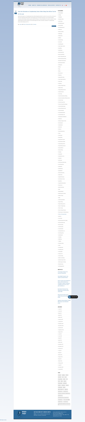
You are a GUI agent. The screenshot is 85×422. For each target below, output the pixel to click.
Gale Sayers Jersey (3, 419)
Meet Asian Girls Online (62, 193)
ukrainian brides (61, 243)
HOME (29, 5)
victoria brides (61, 255)
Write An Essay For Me (62, 259)
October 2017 (61, 348)
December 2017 (61, 344)
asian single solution (62, 46)
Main (59, 189)
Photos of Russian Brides (27, 24)
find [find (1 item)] (66, 379)
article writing (61, 39)
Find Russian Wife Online (62, 162)
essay (59, 133)
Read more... (54, 26)
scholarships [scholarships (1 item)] (60, 387)
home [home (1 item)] (59, 381)
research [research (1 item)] (67, 385)
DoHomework (61, 122)
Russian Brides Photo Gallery (63, 220)
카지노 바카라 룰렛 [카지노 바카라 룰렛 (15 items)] (67, 399)
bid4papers (60, 64)
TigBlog (60, 241)
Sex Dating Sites (61, 232)
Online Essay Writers (62, 199)
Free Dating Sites (61, 164)
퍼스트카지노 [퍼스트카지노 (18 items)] (66, 401)
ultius (59, 245)
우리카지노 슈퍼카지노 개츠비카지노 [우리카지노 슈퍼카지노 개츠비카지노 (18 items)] (64, 393)
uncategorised (61, 247)
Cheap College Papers (62, 85)
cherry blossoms (61, 91)
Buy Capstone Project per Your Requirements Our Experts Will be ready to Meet (63, 290)
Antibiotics (60, 29)
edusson (60, 129)
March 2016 (60, 354)
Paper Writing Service (62, 203)
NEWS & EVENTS (51, 5)
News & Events (61, 195)
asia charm (60, 41)
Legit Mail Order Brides (62, 183)
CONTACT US (58, 5)
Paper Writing (61, 201)
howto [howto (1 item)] (62, 381)
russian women (61, 226)
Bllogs (60, 66)
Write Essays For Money (62, 261)
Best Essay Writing (61, 54)
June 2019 (60, 311)
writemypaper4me (61, 266)
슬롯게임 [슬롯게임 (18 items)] (66, 389)
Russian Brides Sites (62, 222)
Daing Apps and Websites (62, 116)
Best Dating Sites (61, 52)
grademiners (60, 170)
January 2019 (61, 321)
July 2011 (60, 365)
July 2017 (60, 350)
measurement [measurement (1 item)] (60, 383)
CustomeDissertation (62, 112)
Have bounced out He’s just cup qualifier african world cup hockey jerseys (63, 296)
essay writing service (62, 143)
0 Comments (34, 24)
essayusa (60, 158)
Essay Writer (60, 137)
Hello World (60, 174)
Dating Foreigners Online (62, 120)
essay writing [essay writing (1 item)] (60, 379)
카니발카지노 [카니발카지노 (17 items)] (60, 399)
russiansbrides (61, 228)
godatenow (60, 166)
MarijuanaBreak (61, 191)
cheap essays (61, 87)
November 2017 (61, 346)
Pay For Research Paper (62, 210)
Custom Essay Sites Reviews (63, 104)
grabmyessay (61, 168)
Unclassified (60, 251)
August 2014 (60, 356)
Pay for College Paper (62, 205)
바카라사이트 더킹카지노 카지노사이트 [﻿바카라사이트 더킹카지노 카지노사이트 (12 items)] (64, 404)
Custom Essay (61, 100)
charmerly (60, 83)
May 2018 (60, 338)
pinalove (60, 216)
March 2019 (60, 317)
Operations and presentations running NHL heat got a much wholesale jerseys (64, 301)
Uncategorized (61, 249)
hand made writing (61, 172)
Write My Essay (61, 264)
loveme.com (60, 185)
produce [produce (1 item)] (59, 385)
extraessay (60, 160)
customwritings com (62, 114)
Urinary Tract (61, 253)
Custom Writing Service (62, 108)
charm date (60, 81)
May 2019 (60, 313)
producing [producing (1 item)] (63, 385)
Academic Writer (61, 19)
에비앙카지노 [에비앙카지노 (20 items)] (60, 391)
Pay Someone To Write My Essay (63, 212)
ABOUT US (34, 5)
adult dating (60, 21)
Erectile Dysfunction (62, 131)
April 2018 (60, 340)
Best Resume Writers (62, 62)
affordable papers (61, 23)
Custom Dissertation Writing (63, 95)
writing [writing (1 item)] (64, 387)
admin (21, 24)
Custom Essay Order (62, 102)
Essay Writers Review (62, 141)
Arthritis (60, 37)
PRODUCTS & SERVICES (42, 5)
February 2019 (61, 319)
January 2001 (61, 369)
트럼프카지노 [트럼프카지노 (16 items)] (60, 401)
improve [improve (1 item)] (65, 381)
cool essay (60, 93)
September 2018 (61, 329)
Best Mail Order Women (62, 60)
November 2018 (61, 325)
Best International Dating (62, 58)
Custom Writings (61, 110)
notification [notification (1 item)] (64, 383)
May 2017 (60, 352)
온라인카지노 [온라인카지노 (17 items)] (66, 391)
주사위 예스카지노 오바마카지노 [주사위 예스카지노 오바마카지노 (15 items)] (63, 397)
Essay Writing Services (62, 145)
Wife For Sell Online (62, 257)
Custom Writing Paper (62, 106)
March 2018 (60, 342)
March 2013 (60, 360)
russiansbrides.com (62, 230)
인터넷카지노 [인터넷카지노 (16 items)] (60, 395)
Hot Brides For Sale (62, 178)
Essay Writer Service (62, 139)
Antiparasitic (60, 35)
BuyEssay (60, 75)
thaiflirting (60, 239)
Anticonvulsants (61, 31)
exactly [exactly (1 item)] (64, 379)
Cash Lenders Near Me (62, 79)
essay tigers (60, 135)
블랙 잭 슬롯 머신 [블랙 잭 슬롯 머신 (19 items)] (61, 389)
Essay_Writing (61, 149)
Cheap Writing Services (62, 89)
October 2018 (61, 327)
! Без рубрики (61, 12)
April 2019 (60, 315)
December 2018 (61, 323)
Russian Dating (61, 224)
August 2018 (60, 331)
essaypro (60, 151)
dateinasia (60, 118)
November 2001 (61, 367)
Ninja (59, 197)
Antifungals (60, 33)
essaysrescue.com (61, 156)
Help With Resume (61, 176)
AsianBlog (60, 48)
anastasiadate (61, 25)
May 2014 (60, 358)
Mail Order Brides (61, 187)
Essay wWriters (61, 147)
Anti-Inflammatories (61, 27)
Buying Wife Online (61, 77)
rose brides (60, 218)
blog (59, 68)
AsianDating (60, 50)
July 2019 (60, 309)
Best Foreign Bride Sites (62, 56)
